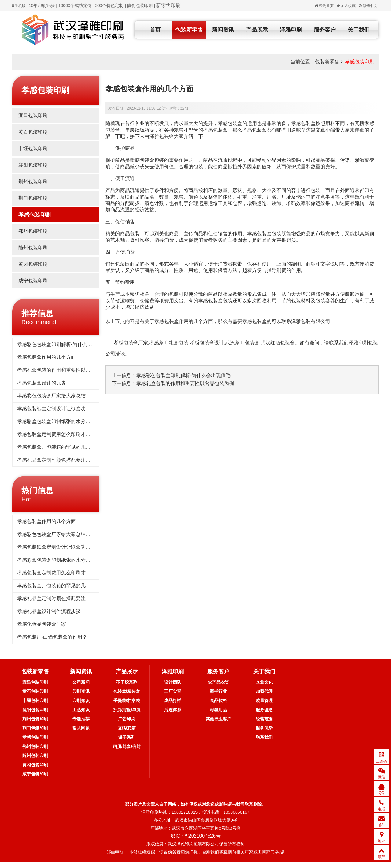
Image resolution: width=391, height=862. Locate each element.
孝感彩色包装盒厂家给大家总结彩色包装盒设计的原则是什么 (83, 395)
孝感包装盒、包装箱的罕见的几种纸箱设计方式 (68, 447)
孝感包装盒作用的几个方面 (46, 357)
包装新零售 (189, 30)
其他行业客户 (218, 718)
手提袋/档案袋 (126, 700)
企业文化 (264, 682)
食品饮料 (218, 700)
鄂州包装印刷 (33, 231)
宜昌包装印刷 (33, 115)
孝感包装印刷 (359, 61)
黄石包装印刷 (33, 132)
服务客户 (325, 30)
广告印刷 (126, 718)
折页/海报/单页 (127, 709)
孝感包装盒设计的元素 (41, 382)
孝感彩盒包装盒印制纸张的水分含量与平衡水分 (68, 421)
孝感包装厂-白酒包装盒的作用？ (52, 637)
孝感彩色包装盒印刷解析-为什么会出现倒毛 (64, 344)
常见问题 (81, 728)
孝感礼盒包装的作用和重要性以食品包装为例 (66, 370)
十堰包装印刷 (33, 148)
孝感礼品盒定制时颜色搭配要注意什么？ (61, 460)
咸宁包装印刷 (33, 280)
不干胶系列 (126, 682)
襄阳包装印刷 (33, 165)
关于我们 (359, 30)
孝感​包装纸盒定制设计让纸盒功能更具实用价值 (68, 408)
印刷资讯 (81, 691)
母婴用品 (218, 709)
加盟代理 (264, 691)
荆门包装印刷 (33, 198)
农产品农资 (218, 682)
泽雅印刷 (291, 30)
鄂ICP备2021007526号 (195, 835)
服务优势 (264, 728)
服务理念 (264, 709)
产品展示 (257, 30)
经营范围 (264, 718)
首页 (155, 30)
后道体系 (172, 709)
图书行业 (218, 691)
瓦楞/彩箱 (127, 728)
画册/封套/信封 (127, 746)
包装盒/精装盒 (126, 691)
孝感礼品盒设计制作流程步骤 (49, 611)
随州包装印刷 (33, 247)
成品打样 (172, 700)
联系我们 (264, 737)
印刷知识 (81, 700)
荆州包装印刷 (33, 181)
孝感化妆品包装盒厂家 (41, 624)
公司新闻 (81, 682)
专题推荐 (81, 718)
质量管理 (264, 700)
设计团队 (172, 682)
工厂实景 (172, 691)
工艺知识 (81, 709)
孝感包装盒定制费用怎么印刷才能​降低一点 (63, 434)
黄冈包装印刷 (33, 264)
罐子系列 (126, 737)
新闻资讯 (223, 30)
